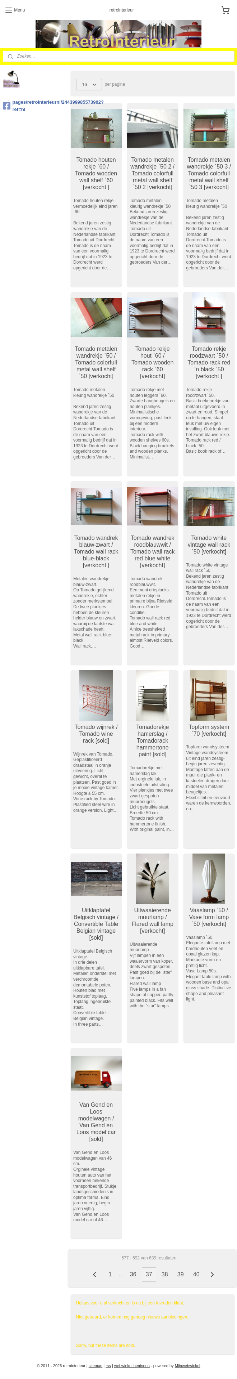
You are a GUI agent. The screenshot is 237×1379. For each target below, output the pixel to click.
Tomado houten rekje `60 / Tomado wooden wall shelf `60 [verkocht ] (96, 173)
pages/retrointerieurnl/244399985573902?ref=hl (34, 105)
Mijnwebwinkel (187, 1366)
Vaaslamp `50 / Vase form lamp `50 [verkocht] (209, 917)
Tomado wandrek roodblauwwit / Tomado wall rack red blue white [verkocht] (152, 551)
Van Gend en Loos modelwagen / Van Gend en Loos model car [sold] (95, 1121)
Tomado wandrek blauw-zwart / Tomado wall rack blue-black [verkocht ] (96, 551)
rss (108, 1366)
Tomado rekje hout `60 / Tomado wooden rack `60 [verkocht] (152, 362)
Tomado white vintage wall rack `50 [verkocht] (208, 544)
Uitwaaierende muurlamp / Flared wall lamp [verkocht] (152, 920)
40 (196, 1274)
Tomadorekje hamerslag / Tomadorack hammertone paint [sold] (152, 740)
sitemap (96, 1366)
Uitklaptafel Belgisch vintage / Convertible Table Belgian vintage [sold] (95, 924)
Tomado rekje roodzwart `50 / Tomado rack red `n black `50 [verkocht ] (208, 362)
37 (148, 1274)
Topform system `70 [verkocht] (209, 730)
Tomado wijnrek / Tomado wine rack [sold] (95, 733)
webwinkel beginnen (132, 1366)
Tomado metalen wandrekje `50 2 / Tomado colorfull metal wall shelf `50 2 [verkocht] (152, 173)
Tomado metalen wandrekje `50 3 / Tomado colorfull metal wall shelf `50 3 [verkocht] (209, 173)
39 (180, 1274)
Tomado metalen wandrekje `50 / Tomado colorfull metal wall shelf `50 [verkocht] (96, 362)
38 (164, 1274)
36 (133, 1274)
